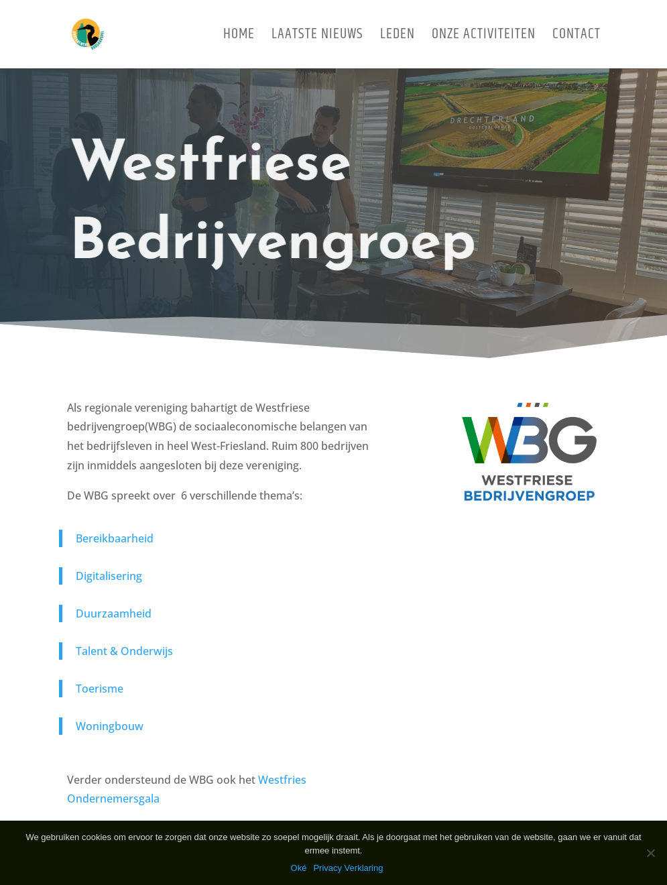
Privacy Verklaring (348, 868)
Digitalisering (109, 576)
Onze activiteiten (484, 38)
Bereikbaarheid (115, 538)
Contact (576, 38)
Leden (397, 38)
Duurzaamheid (113, 613)
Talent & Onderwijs (124, 651)
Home (239, 38)
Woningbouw (109, 726)
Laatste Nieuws (317, 38)
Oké (299, 868)
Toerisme (99, 688)
